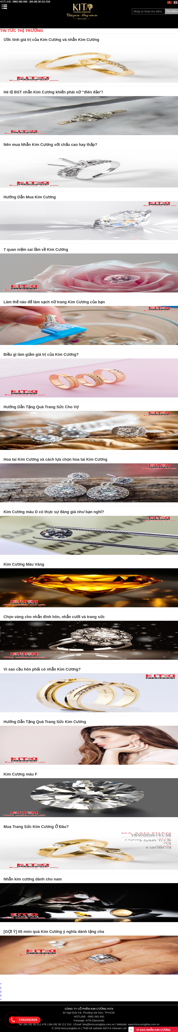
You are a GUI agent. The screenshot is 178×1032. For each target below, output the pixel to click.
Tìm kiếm (171, 11)
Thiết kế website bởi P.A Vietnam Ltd (104, 1028)
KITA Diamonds (95, 1020)
